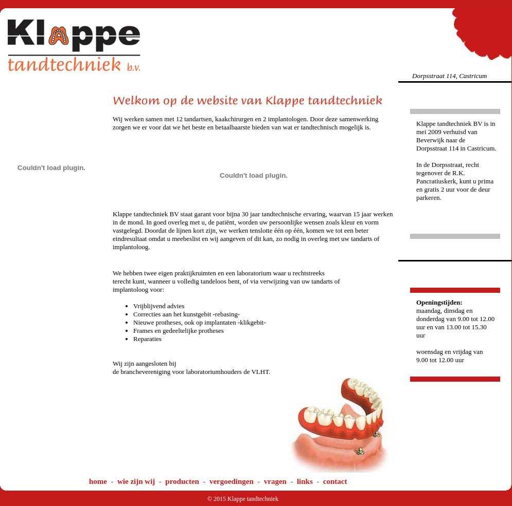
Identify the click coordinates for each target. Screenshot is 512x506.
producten (182, 481)
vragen (275, 481)
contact (335, 481)
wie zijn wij (136, 481)
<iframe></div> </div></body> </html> (108, 345)
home (98, 481)
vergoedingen (231, 481)
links (305, 481)
